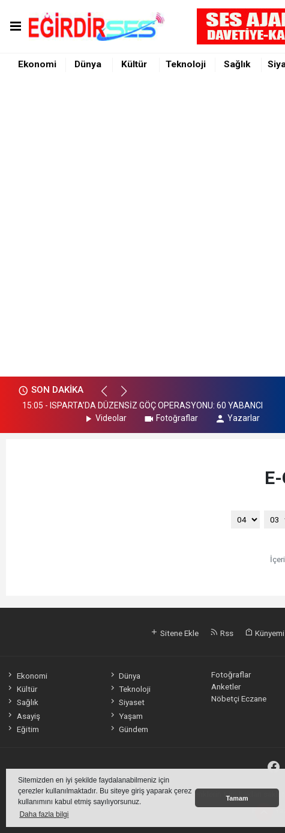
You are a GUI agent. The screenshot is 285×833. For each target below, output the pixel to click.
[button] (109, 396)
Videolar (105, 418)
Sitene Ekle (174, 633)
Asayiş (23, 716)
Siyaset (127, 702)
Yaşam (126, 716)
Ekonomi (37, 64)
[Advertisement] (142, 228)
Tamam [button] (237, 798)
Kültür (134, 64)
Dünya (87, 64)
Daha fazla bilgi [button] (43, 814)
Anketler (226, 686)
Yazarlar (237, 418)
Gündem (128, 729)
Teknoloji (186, 64)
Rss (221, 633)
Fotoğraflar (170, 418)
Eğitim (22, 729)
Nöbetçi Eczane (238, 698)
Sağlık (237, 64)
